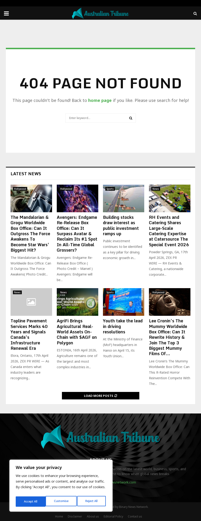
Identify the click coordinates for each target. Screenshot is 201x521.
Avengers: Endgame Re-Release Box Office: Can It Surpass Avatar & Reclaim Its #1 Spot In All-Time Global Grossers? (77, 233)
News (155, 188)
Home (59, 516)
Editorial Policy (113, 516)
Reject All (61, 501)
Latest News (26, 173)
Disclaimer (75, 516)
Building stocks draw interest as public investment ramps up (121, 225)
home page (100, 100)
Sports (110, 188)
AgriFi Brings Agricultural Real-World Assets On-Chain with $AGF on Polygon (77, 331)
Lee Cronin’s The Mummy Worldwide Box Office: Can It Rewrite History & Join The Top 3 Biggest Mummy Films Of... (168, 337)
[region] (61, 487)
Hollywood (20, 188)
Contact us (135, 516)
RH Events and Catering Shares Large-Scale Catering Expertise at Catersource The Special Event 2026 (169, 231)
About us (93, 516)
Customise (31, 501)
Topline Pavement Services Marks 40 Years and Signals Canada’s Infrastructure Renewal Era (29, 334)
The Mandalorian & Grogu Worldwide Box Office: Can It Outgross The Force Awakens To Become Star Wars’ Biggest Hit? (30, 233)
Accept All (92, 501)
